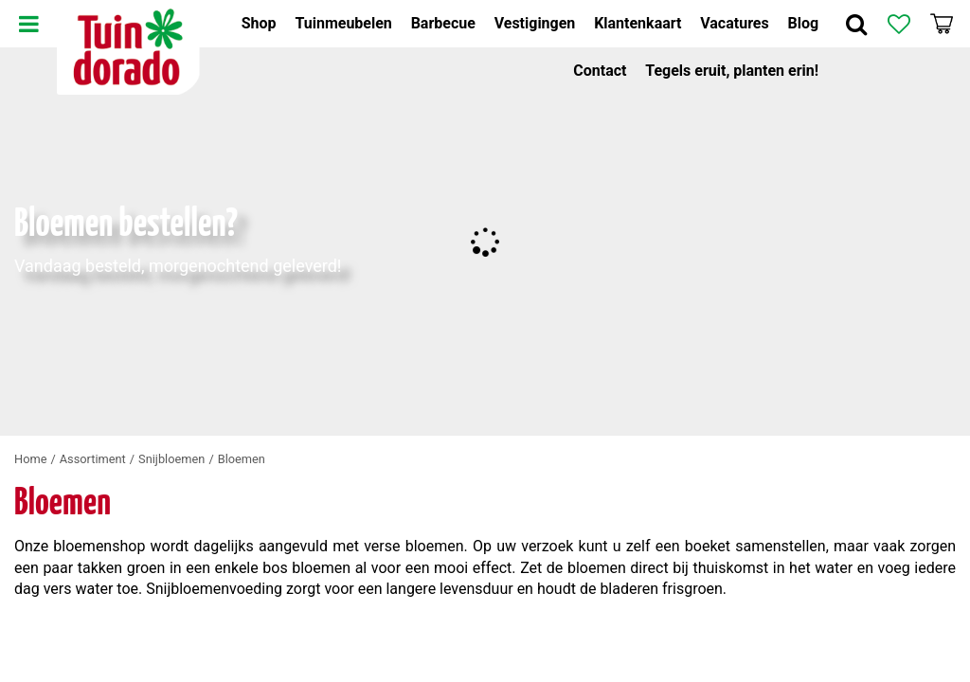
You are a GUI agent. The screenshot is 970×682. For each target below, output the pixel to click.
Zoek (856, 23)
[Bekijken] (941, 23)
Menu (28, 23)
